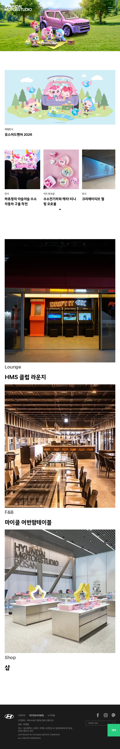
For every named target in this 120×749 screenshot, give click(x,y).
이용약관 (21, 715)
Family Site (93, 723)
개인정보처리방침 (36, 715)
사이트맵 (51, 715)
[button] (60, 209)
